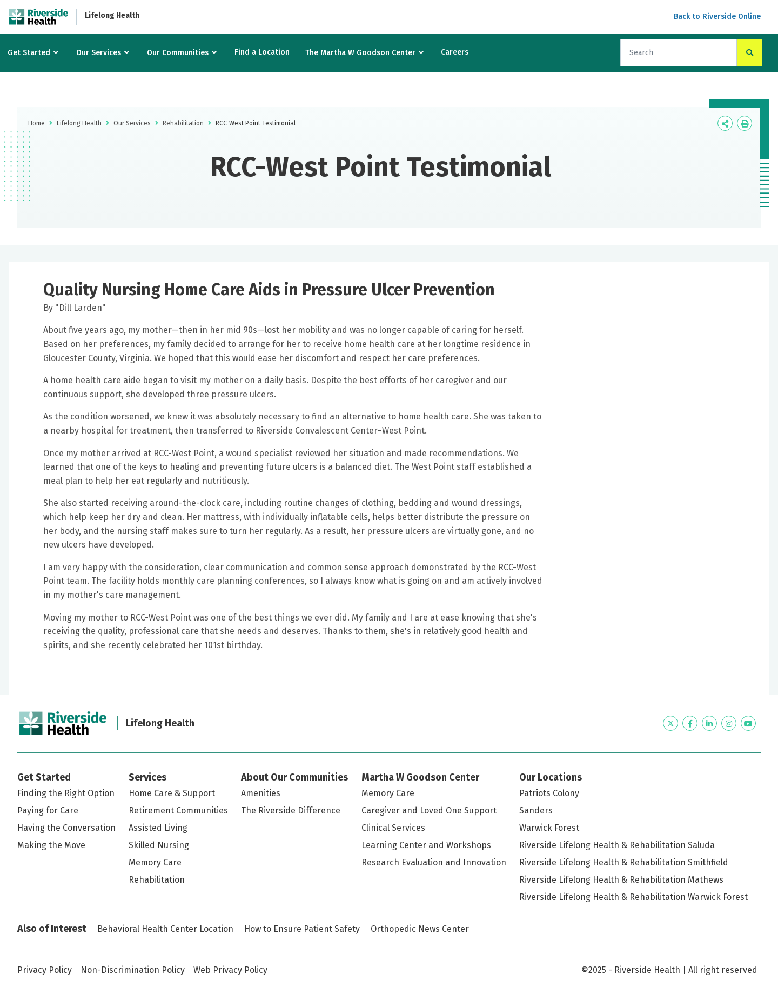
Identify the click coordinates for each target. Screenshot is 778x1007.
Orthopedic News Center (420, 929)
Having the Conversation (66, 828)
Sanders (536, 810)
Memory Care (155, 862)
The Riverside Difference (290, 810)
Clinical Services (393, 828)
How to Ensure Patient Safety (302, 929)
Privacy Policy (44, 970)
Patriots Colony (549, 793)
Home (36, 123)
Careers (454, 52)
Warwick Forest (549, 828)
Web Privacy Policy (230, 970)
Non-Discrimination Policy (133, 970)
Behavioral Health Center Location (165, 929)
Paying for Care (47, 810)
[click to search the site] (749, 52)
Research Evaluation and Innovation (433, 862)
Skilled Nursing (159, 845)
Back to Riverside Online (717, 16)
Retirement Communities (178, 810)
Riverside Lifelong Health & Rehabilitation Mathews (621, 880)
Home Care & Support (172, 793)
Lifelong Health (112, 15)
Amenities (260, 793)
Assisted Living (158, 828)
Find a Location (262, 52)
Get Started (29, 52)
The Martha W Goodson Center (360, 52)
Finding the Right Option (66, 793)
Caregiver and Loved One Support (429, 810)
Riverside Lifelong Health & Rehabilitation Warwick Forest (633, 897)
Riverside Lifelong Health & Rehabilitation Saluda (617, 845)
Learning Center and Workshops (426, 845)
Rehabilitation (183, 123)
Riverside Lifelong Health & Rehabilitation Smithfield (623, 862)
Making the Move (51, 845)
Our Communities (178, 52)
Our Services (98, 52)
